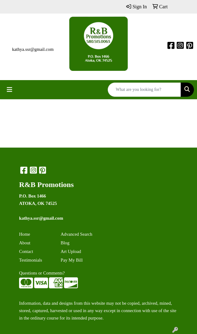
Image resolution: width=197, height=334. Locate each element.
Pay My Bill (72, 260)
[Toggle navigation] (9, 89)
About (24, 242)
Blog (65, 242)
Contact (26, 251)
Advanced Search (76, 234)
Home (24, 234)
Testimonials (30, 260)
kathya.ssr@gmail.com (33, 49)
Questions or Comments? (42, 273)
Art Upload (71, 251)
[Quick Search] (144, 90)
